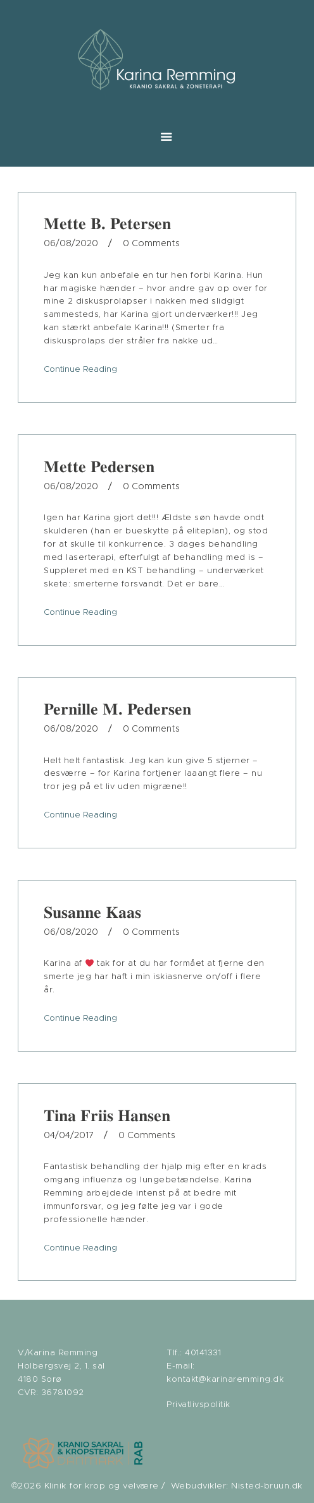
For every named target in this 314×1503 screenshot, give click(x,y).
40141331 (203, 1353)
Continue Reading (80, 369)
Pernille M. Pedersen (117, 708)
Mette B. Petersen (107, 223)
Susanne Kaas (92, 912)
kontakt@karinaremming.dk (225, 1379)
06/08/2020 (71, 243)
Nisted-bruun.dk (267, 1486)
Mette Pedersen (99, 466)
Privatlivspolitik (198, 1405)
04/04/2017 (69, 1135)
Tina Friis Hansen (107, 1115)
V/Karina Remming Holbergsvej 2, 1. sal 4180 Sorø (61, 1366)
